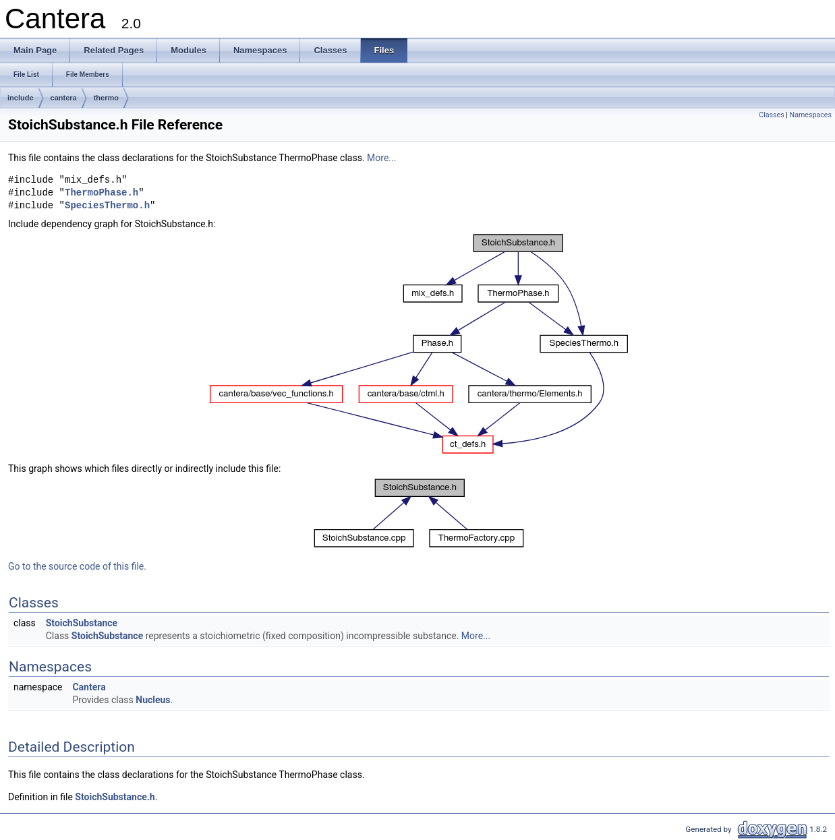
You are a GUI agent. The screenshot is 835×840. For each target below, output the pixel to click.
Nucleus (153, 699)
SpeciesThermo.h (107, 206)
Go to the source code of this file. (77, 566)
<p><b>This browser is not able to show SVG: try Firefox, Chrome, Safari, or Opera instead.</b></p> (419, 344)
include (20, 98)
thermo (106, 98)
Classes (771, 115)
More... (381, 157)
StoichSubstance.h (114, 796)
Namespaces (811, 115)
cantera (64, 98)
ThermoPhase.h (101, 193)
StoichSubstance (81, 623)
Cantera (88, 687)
